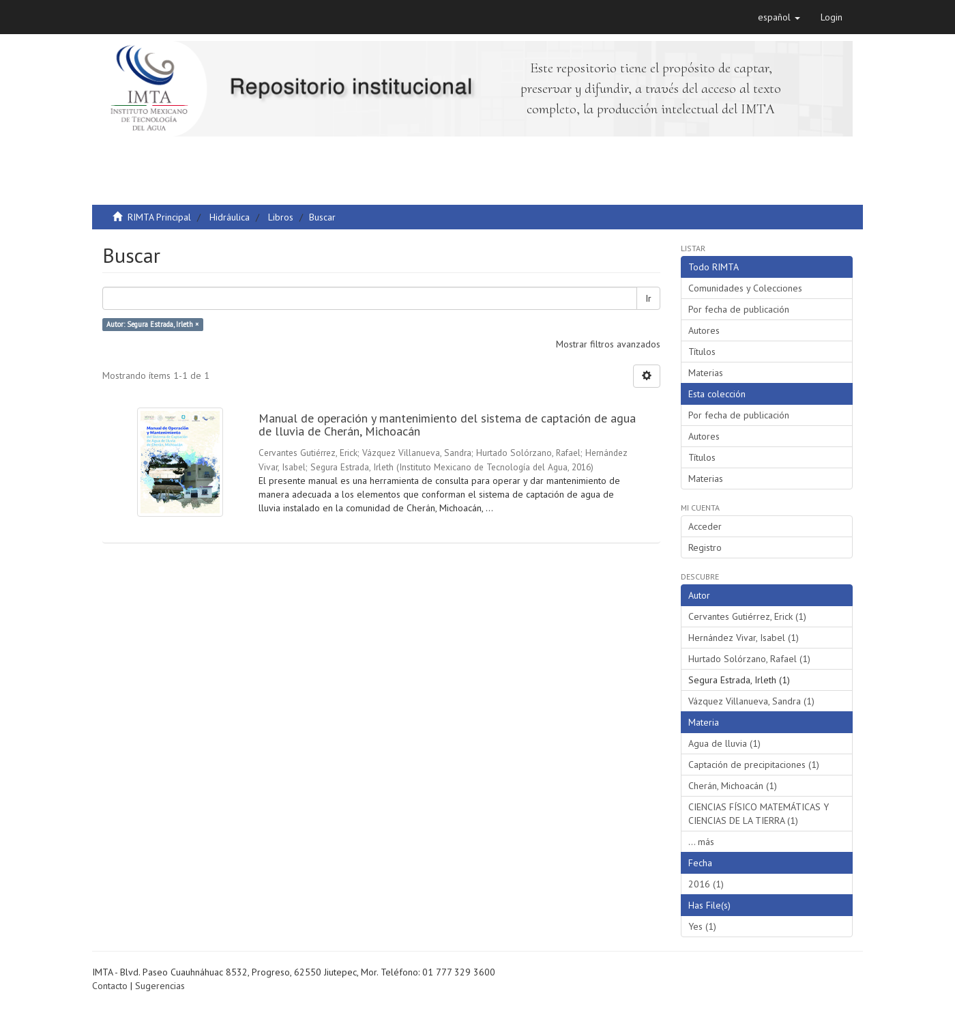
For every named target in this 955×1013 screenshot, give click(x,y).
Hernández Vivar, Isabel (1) (743, 637)
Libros (280, 217)
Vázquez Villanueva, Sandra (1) (751, 701)
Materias (705, 373)
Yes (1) (702, 926)
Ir (648, 298)
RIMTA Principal (159, 217)
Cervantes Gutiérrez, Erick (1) (747, 616)
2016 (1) (706, 884)
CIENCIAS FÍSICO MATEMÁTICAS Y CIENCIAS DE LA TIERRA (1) (758, 814)
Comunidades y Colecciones (745, 288)
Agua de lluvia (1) (724, 743)
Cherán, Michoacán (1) (732, 786)
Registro (705, 547)
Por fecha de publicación (738, 309)
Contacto (110, 986)
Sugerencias (160, 986)
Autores (704, 330)
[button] (779, 17)
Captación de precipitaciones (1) (753, 764)
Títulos (702, 351)
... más (701, 842)
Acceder (705, 526)
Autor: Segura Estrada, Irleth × (152, 324)
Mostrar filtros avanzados (608, 344)
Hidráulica (229, 217)
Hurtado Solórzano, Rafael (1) (749, 659)
